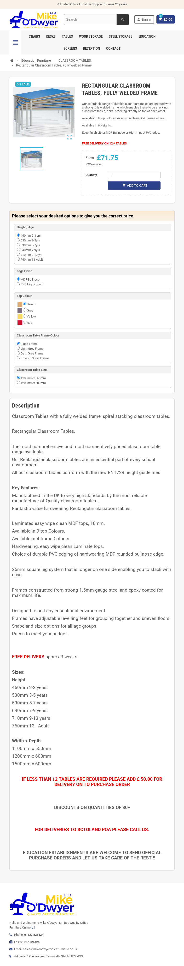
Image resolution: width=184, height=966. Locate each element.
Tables (67, 36)
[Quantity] (134, 175)
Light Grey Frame (32, 348)
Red (29, 322)
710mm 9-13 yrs (31, 255)
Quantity (91, 175)
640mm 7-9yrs (30, 250)
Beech (31, 304)
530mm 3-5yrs (30, 240)
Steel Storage (120, 36)
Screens (70, 48)
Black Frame (29, 344)
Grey (30, 310)
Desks (51, 36)
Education (146, 36)
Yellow (31, 316)
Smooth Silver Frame (35, 358)
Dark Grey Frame (32, 353)
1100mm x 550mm (33, 378)
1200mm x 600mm (33, 383)
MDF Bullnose (30, 279)
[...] (33, 927)
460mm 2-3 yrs (31, 235)
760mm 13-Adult (32, 259)
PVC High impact (32, 284)
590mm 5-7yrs (30, 245)
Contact (113, 48)
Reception (91, 48)
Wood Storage (91, 36)
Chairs (34, 36)
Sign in (144, 20)
